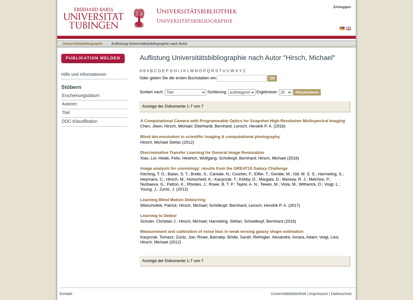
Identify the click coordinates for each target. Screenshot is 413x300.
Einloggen (342, 7)
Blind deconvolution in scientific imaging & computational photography (210, 136)
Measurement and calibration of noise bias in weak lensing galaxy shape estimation (222, 231)
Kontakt (66, 294)
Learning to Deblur (158, 215)
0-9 (143, 70)
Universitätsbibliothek (288, 294)
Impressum (318, 294)
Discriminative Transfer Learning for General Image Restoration (202, 152)
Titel (66, 112)
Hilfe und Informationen (83, 74)
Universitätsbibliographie (83, 43)
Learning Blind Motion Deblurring (173, 199)
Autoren (69, 104)
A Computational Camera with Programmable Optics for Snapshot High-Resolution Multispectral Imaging (242, 120)
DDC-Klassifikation (79, 121)
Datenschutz (341, 294)
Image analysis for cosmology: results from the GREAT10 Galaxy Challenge (214, 168)
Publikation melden (93, 58)
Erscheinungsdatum (81, 95)
